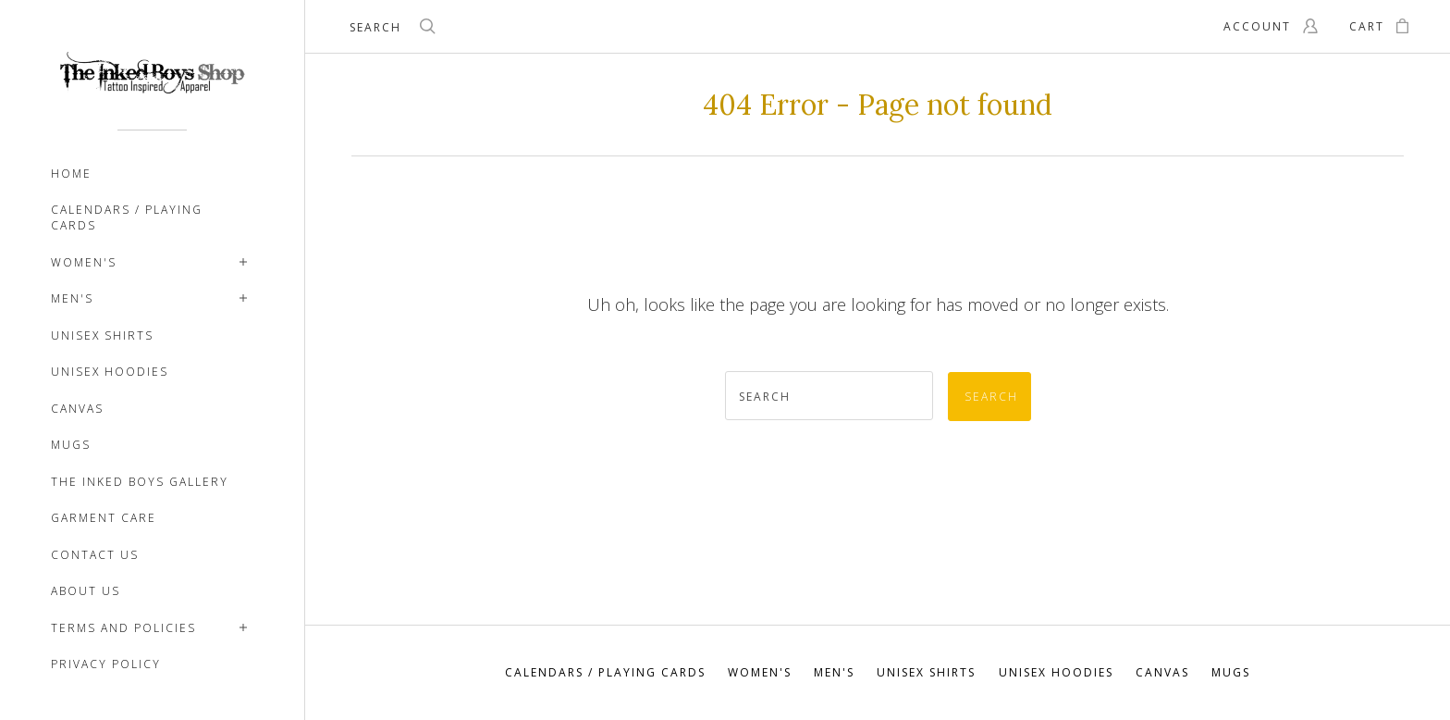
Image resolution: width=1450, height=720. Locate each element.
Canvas (77, 408)
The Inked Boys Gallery (139, 482)
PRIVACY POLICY (106, 664)
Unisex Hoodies (109, 371)
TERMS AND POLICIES (123, 628)
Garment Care (103, 518)
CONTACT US (95, 555)
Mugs (71, 445)
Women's (84, 262)
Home (71, 173)
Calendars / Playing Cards (127, 217)
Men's (72, 298)
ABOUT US (85, 591)
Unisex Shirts (102, 335)
